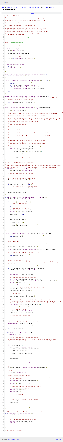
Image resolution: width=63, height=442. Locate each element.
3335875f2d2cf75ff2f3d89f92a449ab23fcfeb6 (25, 7)
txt (57, 439)
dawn (3, 7)
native (52, 7)
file (32, 13)
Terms (17, 439)
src (43, 7)
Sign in (59, 2)
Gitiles (9, 439)
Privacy (13, 439)
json (60, 439)
